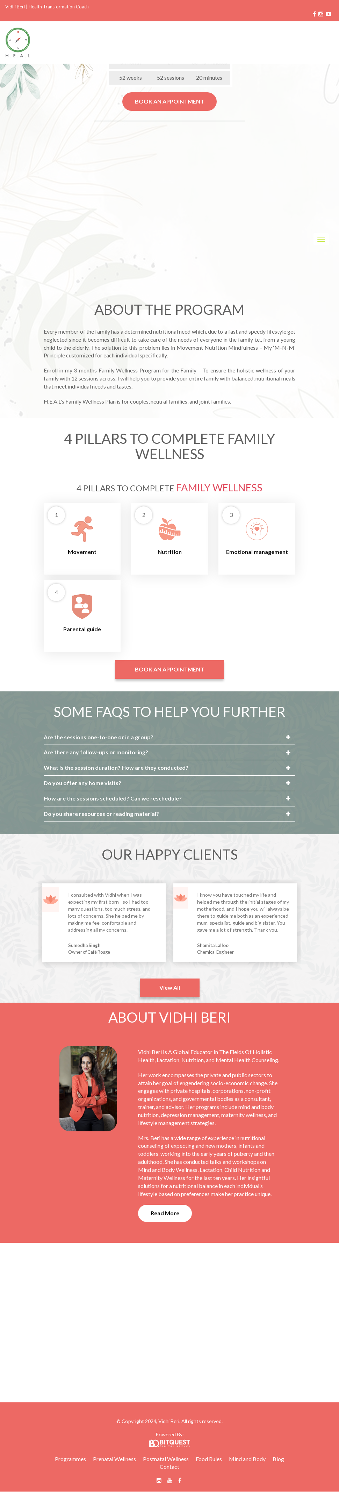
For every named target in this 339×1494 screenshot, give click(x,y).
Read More (165, 1213)
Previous (33, 923)
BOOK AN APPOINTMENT (169, 101)
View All (169, 987)
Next (305, 923)
